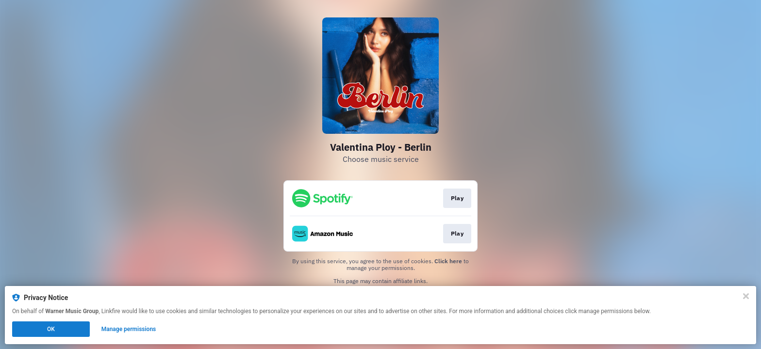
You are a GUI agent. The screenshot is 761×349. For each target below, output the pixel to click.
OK (51, 329)
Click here (448, 261)
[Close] (746, 296)
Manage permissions (128, 329)
